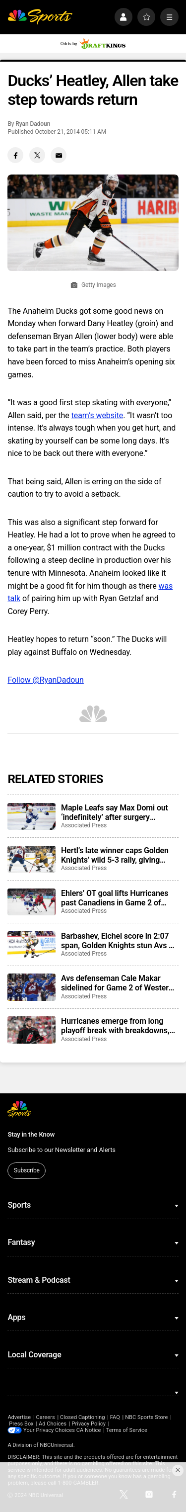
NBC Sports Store (146, 1417)
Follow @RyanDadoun (45, 680)
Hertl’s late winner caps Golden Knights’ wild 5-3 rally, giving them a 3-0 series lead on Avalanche (115, 855)
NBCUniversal (56, 1445)
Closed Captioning (82, 1417)
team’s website (97, 415)
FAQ (115, 1417)
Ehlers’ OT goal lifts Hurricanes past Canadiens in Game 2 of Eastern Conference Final (114, 898)
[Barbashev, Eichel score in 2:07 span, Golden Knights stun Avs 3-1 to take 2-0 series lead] (31, 944)
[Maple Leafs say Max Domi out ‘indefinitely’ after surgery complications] (31, 816)
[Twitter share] (37, 155)
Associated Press (84, 825)
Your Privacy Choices (49, 1430)
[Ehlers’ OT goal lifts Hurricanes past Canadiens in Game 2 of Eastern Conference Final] (31, 902)
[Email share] (58, 155)
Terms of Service (126, 1430)
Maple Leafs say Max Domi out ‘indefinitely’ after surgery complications (114, 812)
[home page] (39, 17)
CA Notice (88, 1430)
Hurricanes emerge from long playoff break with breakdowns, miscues (115, 1025)
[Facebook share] (15, 155)
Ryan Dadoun (32, 123)
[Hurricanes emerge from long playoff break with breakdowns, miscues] (31, 1029)
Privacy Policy (88, 1424)
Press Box (21, 1424)
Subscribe (27, 1170)
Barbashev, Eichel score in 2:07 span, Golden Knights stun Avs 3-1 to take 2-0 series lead (118, 940)
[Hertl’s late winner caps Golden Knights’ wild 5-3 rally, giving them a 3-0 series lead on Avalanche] (31, 859)
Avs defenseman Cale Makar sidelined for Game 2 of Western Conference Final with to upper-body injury (117, 983)
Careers (45, 1417)
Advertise (19, 1417)
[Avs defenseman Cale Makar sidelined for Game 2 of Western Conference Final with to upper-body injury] (31, 987)
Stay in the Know (31, 1134)
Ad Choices (52, 1424)
